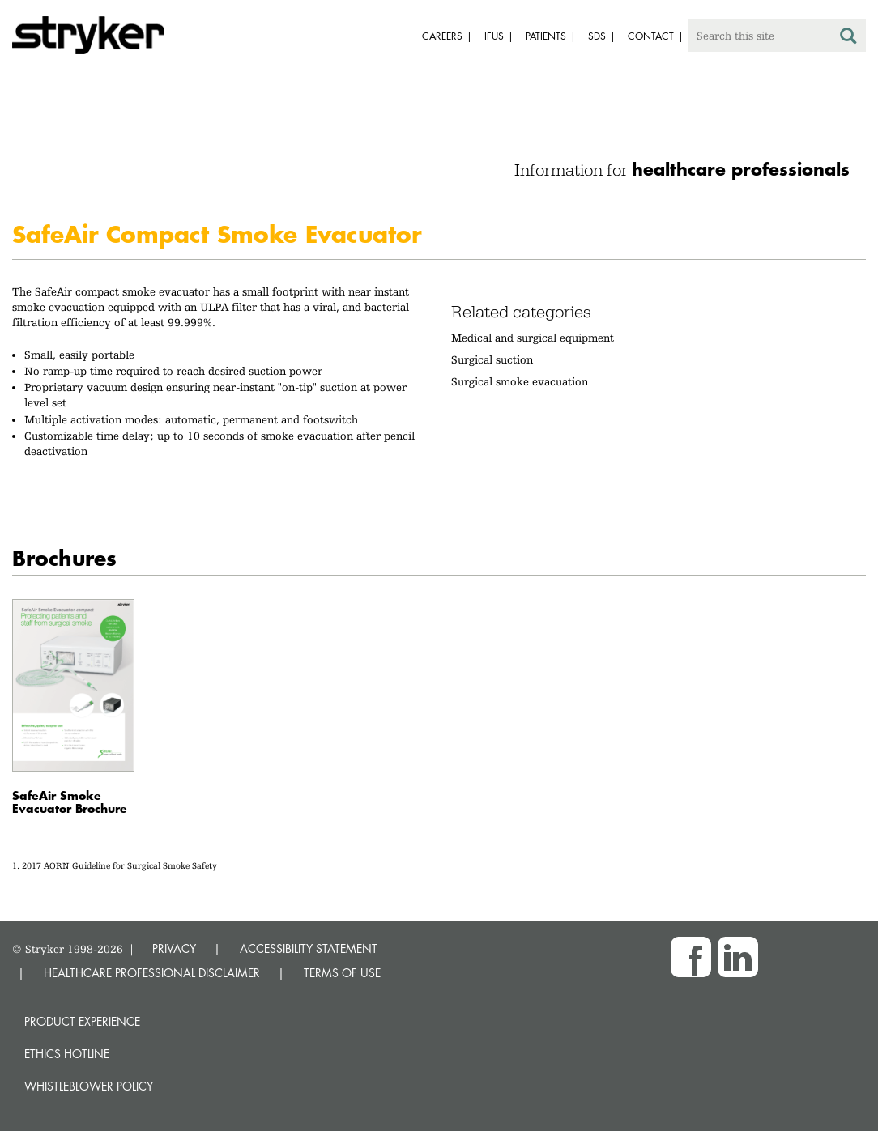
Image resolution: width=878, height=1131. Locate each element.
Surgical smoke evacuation (519, 381)
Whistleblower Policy (88, 1086)
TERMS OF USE (342, 972)
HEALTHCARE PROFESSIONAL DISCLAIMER (152, 972)
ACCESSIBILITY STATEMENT (308, 948)
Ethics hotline (66, 1053)
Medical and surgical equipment (532, 337)
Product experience (82, 1021)
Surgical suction (492, 359)
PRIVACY (174, 948)
